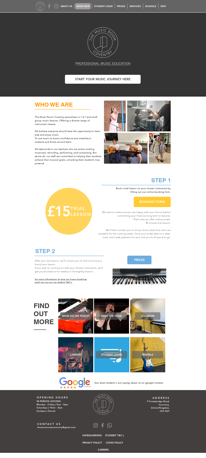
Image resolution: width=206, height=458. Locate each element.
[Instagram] (56, 6)
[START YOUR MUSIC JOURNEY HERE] (103, 79)
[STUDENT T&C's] (114, 435)
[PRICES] (139, 260)
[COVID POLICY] (114, 443)
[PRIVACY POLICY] (92, 443)
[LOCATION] (147, 316)
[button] (111, 316)
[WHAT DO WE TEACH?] (75, 316)
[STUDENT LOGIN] (111, 354)
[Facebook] (49, 6)
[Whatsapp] (110, 425)
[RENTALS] (147, 354)
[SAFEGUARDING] (92, 435)
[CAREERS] (75, 354)
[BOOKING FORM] (152, 202)
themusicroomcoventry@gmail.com (56, 427)
